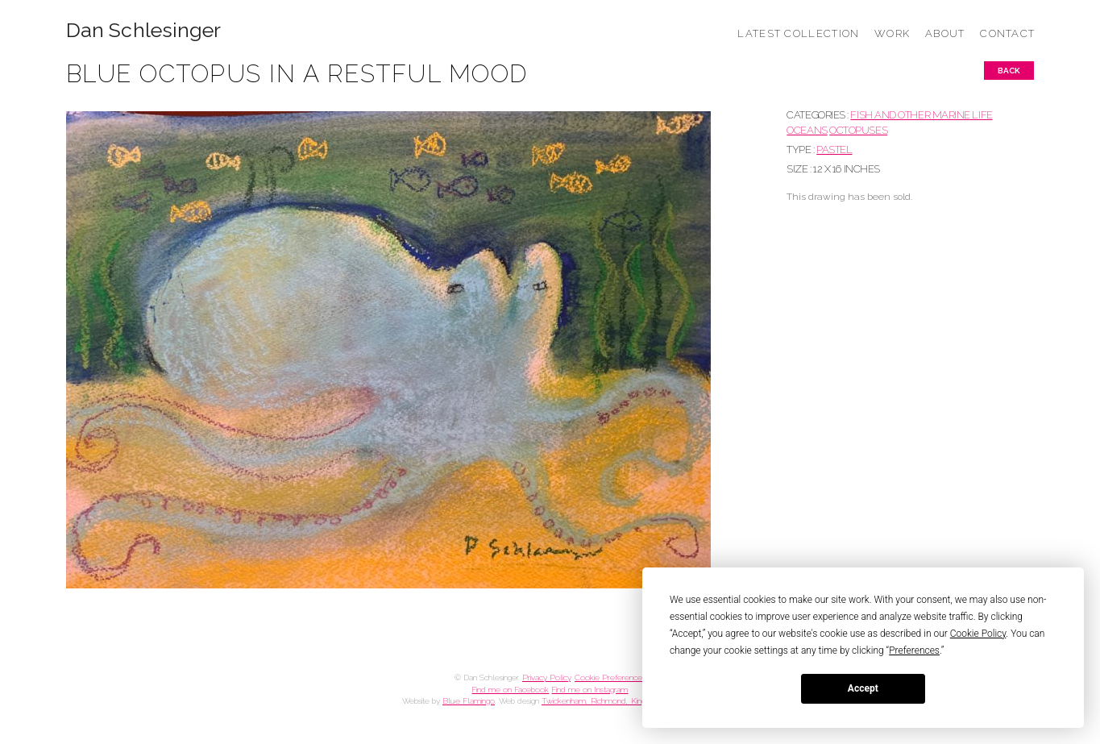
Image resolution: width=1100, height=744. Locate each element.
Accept (863, 688)
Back (1009, 70)
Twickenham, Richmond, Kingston (601, 700)
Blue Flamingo (468, 700)
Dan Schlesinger (144, 30)
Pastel (834, 149)
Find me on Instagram (589, 689)
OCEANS (807, 130)
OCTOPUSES (858, 130)
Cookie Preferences (610, 677)
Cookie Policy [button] (978, 633)
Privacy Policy (546, 677)
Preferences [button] (914, 650)
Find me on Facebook (510, 689)
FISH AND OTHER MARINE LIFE (921, 115)
